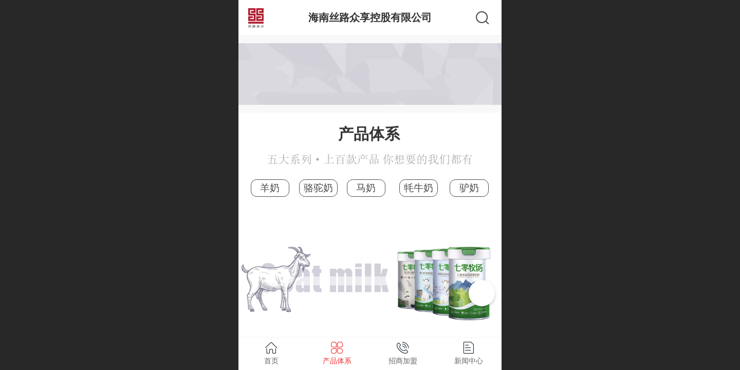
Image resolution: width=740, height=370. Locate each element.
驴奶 (469, 187)
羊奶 (270, 187)
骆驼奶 (318, 187)
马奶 (366, 187)
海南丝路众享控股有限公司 (370, 17)
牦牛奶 (418, 187)
